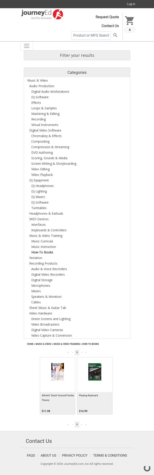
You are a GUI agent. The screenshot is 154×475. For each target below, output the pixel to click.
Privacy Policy (74, 455)
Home (30, 344)
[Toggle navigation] (26, 45)
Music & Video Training (67, 344)
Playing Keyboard (88, 395)
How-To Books (90, 344)
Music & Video (43, 344)
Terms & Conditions (110, 455)
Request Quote (107, 17)
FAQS (31, 455)
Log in (131, 4)
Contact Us (110, 26)
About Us (48, 455)
